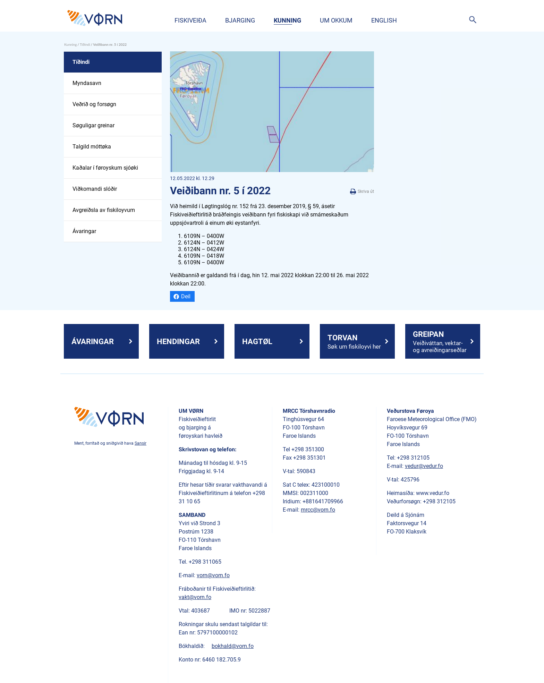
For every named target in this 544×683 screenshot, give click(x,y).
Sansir (140, 443)
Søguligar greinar (93, 125)
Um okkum (336, 20)
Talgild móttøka (92, 146)
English (384, 20)
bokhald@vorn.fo (233, 646)
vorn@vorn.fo (213, 575)
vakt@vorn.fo (195, 597)
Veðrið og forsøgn (94, 104)
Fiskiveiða (190, 20)
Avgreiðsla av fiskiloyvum (104, 210)
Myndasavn (87, 83)
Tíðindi (85, 44)
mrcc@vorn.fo (318, 509)
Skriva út (362, 191)
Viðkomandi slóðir (95, 189)
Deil (185, 296)
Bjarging (240, 20)
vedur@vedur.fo (424, 466)
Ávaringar (84, 231)
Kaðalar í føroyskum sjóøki (105, 167)
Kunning (287, 20)
